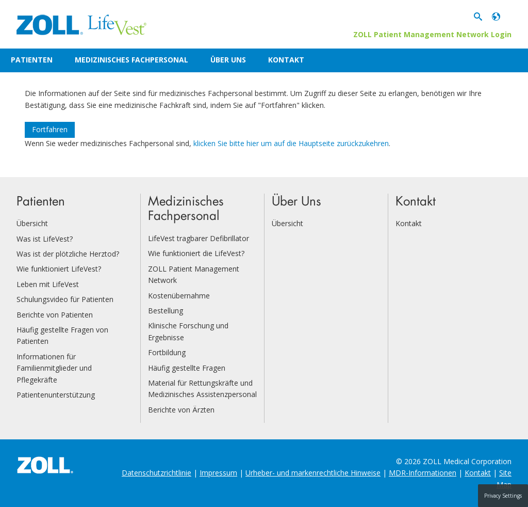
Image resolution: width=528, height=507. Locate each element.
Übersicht (32, 223)
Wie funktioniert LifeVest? (58, 269)
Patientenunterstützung (55, 395)
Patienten (32, 60)
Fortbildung (167, 352)
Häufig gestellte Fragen (186, 368)
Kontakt (286, 60)
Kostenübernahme (179, 295)
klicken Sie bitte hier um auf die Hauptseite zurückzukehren (291, 143)
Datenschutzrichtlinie (156, 473)
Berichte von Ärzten (181, 410)
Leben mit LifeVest (47, 284)
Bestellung (165, 310)
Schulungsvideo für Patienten (64, 299)
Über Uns (228, 60)
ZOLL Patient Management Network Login (432, 34)
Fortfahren (50, 129)
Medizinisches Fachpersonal (131, 60)
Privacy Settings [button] (503, 495)
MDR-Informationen (422, 473)
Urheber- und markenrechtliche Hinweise (313, 473)
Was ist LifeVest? (44, 239)
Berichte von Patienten (54, 315)
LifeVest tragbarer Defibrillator (198, 238)
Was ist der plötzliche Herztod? (67, 254)
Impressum (218, 473)
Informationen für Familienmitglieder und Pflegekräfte (54, 368)
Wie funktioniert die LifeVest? (196, 253)
